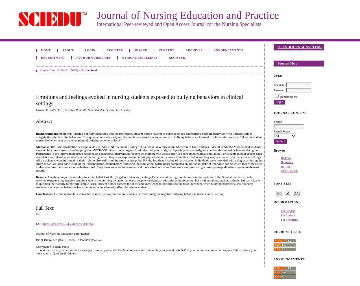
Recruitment (53, 57)
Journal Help (287, 63)
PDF (38, 213)
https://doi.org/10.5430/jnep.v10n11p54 (68, 223)
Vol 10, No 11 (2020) (64, 70)
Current (166, 50)
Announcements (228, 50)
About (68, 50)
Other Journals (289, 170)
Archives (194, 50)
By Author (287, 162)
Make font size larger (297, 193)
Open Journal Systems (300, 47)
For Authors (288, 215)
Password (279, 90)
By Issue (286, 157)
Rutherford (89, 70)
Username (280, 85)
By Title (286, 166)
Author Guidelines (94, 57)
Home (46, 50)
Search (140, 50)
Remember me (289, 96)
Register (115, 50)
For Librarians (289, 219)
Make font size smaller (279, 193)
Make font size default (288, 193)
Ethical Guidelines (140, 57)
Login (90, 50)
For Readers (288, 210)
